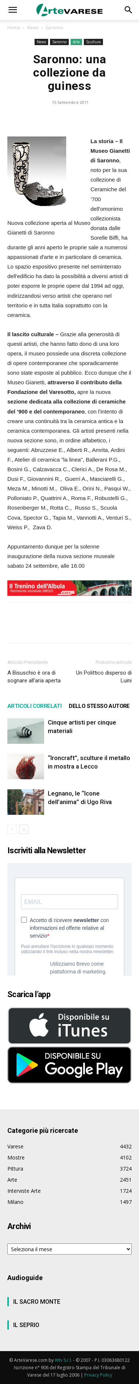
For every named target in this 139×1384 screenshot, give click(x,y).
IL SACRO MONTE (36, 1301)
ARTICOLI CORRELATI (34, 706)
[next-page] (23, 829)
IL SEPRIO (26, 1325)
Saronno (54, 27)
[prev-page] (12, 829)
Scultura (93, 41)
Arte (76, 41)
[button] (12, 10)
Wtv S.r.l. (63, 1360)
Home (13, 27)
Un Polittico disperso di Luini (104, 676)
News (33, 27)
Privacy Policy (98, 1375)
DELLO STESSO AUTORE (99, 706)
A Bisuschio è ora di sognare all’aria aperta (34, 676)
